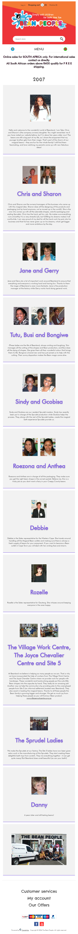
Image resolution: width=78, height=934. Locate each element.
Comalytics (24, 930)
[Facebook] (36, 924)
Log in (23, 5)
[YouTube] (42, 924)
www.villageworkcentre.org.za (39, 698)
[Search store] (39, 39)
